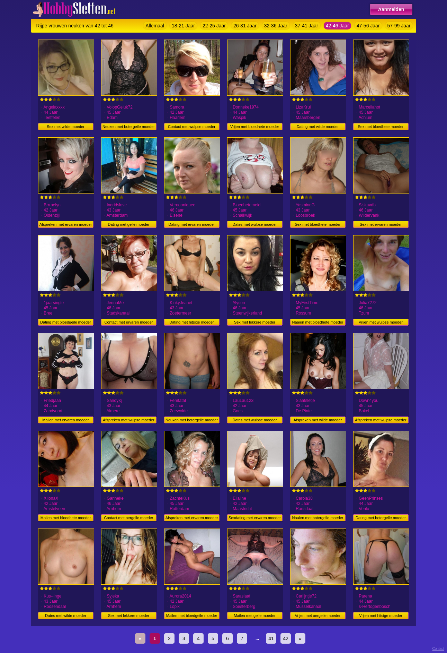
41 (271, 638)
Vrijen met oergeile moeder (318, 615)
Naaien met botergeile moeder (317, 518)
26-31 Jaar (245, 25)
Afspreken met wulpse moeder (128, 420)
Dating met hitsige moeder (191, 322)
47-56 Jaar (368, 25)
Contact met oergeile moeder (128, 518)
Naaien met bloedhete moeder (317, 322)
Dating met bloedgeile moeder (65, 322)
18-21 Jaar (183, 25)
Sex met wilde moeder (65, 126)
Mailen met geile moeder (254, 615)
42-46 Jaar (337, 25)
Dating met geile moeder (129, 224)
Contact (438, 649)
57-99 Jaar (399, 25)
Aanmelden (391, 9)
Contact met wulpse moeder (191, 126)
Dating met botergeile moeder (381, 518)
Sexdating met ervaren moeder (255, 518)
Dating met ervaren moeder (192, 224)
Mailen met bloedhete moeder (66, 518)
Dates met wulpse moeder (255, 224)
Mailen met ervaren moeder (65, 420)
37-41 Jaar (306, 25)
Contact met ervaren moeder (128, 322)
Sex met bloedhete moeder (380, 126)
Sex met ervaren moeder (381, 224)
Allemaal (154, 25)
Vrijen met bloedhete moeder (254, 126)
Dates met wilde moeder (65, 615)
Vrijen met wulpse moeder (381, 322)
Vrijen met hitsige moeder (380, 615)
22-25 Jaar (214, 25)
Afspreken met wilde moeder (318, 420)
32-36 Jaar (275, 25)
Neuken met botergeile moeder (128, 126)
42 (285, 638)
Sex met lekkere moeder (254, 322)
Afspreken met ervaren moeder (65, 224)
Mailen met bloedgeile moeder (191, 615)
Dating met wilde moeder (318, 126)
